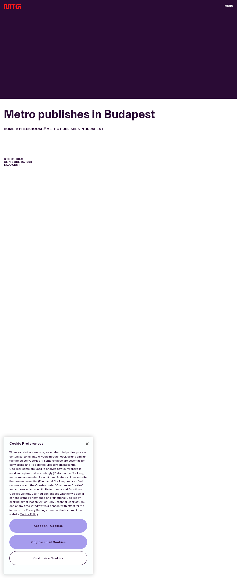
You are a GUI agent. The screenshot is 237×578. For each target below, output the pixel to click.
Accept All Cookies (48, 525)
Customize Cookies (48, 558)
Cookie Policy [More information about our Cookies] (29, 514)
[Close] (87, 444)
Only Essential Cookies (48, 542)
